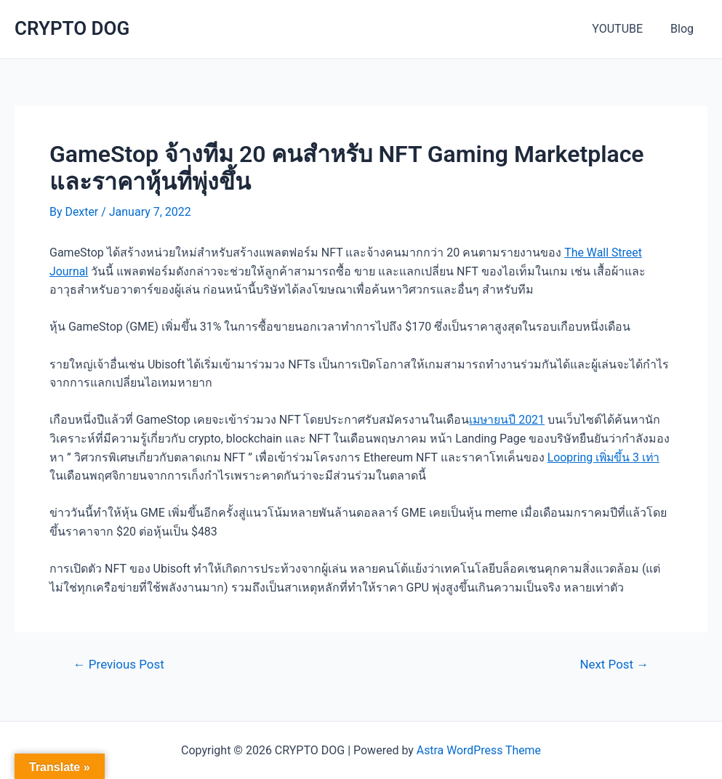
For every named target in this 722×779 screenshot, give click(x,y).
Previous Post (119, 664)
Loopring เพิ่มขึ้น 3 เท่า (604, 457)
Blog (684, 29)
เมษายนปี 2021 (507, 420)
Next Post (614, 664)
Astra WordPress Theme (478, 750)
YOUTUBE (623, 29)
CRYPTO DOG (72, 28)
